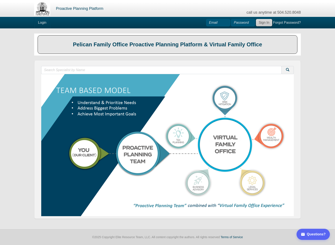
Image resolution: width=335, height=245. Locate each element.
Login (42, 22)
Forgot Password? (287, 22)
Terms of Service (232, 237)
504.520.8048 (289, 12)
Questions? (313, 234)
